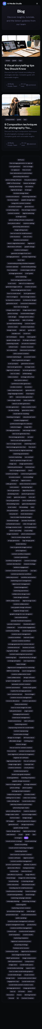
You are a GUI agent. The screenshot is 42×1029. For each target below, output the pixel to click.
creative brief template (27, 931)
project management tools (15, 925)
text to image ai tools (14, 444)
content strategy (30, 561)
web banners (11, 834)
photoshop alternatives (21, 227)
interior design (21, 744)
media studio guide (29, 687)
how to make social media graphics (21, 971)
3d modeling (23, 507)
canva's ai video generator (21, 404)
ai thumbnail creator (13, 524)
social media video (28, 801)
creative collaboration (21, 604)
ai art (9, 497)
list (26, 838)
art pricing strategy (21, 945)
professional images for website (21, 424)
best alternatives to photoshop (21, 173)
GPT (11, 397)
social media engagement (26, 627)
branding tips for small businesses (21, 888)
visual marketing (30, 841)
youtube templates (13, 624)
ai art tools (12, 283)
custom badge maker (29, 814)
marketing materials (29, 196)
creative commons (15, 768)
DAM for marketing (13, 671)
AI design (28, 190)
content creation (13, 213)
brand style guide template (21, 774)
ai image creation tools (13, 527)
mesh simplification (29, 500)
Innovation (10, 995)
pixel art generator (28, 494)
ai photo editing (29, 223)
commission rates (12, 951)
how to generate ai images (21, 360)
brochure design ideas (21, 193)
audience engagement (21, 567)
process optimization (13, 864)
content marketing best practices (21, 654)
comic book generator (28, 474)
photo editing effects (13, 811)
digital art (31, 243)
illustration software (14, 247)
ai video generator (12, 407)
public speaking (21, 918)
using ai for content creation (21, 203)
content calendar (12, 267)
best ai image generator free (16, 447)
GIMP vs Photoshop (13, 183)
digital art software (13, 370)
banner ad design (29, 183)
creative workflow (14, 637)
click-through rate (29, 524)
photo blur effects (14, 868)
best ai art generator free (21, 434)
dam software (29, 721)
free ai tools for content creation (21, 748)
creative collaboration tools (21, 674)
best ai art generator (15, 367)
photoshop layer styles (21, 808)
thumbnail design (12, 520)
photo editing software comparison (21, 220)
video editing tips (13, 801)
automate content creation (21, 684)
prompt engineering (28, 257)
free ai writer (12, 751)
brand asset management (21, 718)
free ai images (29, 694)
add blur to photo (30, 864)
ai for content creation (21, 353)
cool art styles (30, 323)
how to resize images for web (21, 707)
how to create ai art (13, 293)
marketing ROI (21, 905)
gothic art (31, 330)
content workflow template (21, 554)
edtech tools (13, 347)
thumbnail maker (29, 624)
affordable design (15, 741)
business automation (21, 240)
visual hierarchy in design (27, 657)
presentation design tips (15, 911)
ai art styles (12, 507)
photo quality (27, 788)
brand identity (21, 544)
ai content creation (15, 207)
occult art (27, 333)
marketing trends (21, 851)
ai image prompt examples (21, 791)
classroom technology (27, 350)
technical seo (29, 467)
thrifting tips (28, 741)
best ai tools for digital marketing (21, 450)
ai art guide (29, 273)
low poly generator (13, 500)
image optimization (26, 464)
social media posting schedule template (21, 263)
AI (17, 998)
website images (16, 427)
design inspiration (27, 824)
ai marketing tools (12, 210)
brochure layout (13, 200)
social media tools (28, 981)
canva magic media (14, 400)
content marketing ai (14, 357)
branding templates (28, 778)
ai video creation (16, 387)
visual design (11, 878)
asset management (28, 671)
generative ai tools (27, 363)
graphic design (29, 247)
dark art (22, 330)
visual (20, 834)
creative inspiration (27, 327)
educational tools (29, 417)
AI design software (29, 340)
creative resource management (21, 697)
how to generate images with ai (21, 547)
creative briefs (28, 935)
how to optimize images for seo (21, 460)
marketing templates (21, 938)
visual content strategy (14, 841)
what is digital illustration (16, 243)
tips (34, 834)
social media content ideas (27, 978)
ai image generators (13, 988)
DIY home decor (29, 738)
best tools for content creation (21, 854)
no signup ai (15, 170)
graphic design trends (21, 828)
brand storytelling (21, 844)
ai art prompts (13, 363)
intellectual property (21, 771)
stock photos (28, 768)
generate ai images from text (21, 253)
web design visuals (29, 430)
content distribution (14, 564)
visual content (29, 975)
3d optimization (12, 510)
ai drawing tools (13, 494)
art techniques (12, 337)
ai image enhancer (30, 784)
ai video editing (14, 410)
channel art (11, 627)
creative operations (29, 701)
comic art (15, 480)
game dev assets (20, 497)
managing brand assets (21, 714)
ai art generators (30, 527)
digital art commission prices (21, 941)
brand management (21, 587)
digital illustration (28, 490)
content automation (13, 687)
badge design (27, 818)
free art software (29, 761)
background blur (28, 868)
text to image (27, 166)
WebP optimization (12, 958)
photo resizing (12, 313)
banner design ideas (13, 831)
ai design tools (21, 217)
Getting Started (30, 995)
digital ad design (16, 190)
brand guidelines (12, 778)
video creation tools (29, 407)
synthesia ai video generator (21, 384)
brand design (30, 895)
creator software (14, 858)
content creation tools (26, 751)
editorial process (12, 577)
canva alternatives (21, 617)
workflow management (13, 561)
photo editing (14, 788)
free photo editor (30, 180)
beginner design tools (21, 611)
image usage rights (15, 764)
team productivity (21, 704)
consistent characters (28, 303)
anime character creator (28, 484)
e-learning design (27, 881)
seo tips (33, 571)
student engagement (21, 420)
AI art (30, 470)
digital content (28, 858)
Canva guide (31, 337)
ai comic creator (14, 477)
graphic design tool (13, 340)
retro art (32, 497)
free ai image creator (29, 210)
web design (12, 317)
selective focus (27, 871)
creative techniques (21, 250)
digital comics (26, 480)
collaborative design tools (21, 594)
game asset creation (28, 510)
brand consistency (15, 721)
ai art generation (29, 293)
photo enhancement (28, 534)
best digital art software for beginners (21, 754)
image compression (29, 958)
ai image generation (15, 273)
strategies (18, 838)
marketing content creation (21, 908)
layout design (21, 664)
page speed (28, 711)
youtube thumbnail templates (21, 621)
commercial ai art (13, 647)
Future (19, 995)
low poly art (14, 514)
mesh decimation (26, 514)
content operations (21, 557)
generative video (27, 410)
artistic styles (13, 327)
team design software (21, 597)
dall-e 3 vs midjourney (26, 283)
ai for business (15, 237)
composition (29, 961)
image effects (30, 874)
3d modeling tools (13, 504)
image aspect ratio (29, 310)
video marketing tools (15, 390)
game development (28, 504)
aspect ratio (30, 968)
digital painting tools (14, 761)
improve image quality (13, 784)
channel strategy (29, 564)
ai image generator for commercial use (21, 644)
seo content (29, 457)
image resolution (12, 534)
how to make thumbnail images (21, 517)
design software (29, 677)
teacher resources (27, 347)
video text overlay (29, 798)
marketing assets (21, 724)
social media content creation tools (21, 985)
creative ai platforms (28, 651)
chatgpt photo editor (26, 317)
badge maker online (12, 814)
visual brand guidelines (15, 895)
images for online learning (27, 878)
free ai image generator (16, 437)
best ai (13, 991)
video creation (13, 377)
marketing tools (30, 444)
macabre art (16, 333)
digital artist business (28, 951)
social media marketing (15, 968)
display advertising (15, 186)
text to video (15, 374)
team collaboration (14, 677)
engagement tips (13, 981)
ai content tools (29, 357)
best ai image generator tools (21, 280)
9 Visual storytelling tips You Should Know (19, 67)
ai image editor (14, 320)
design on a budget (14, 738)
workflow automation (28, 577)
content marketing (15, 457)
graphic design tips (28, 200)
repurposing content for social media (21, 728)
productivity (31, 925)
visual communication (28, 915)
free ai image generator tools (21, 290)
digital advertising (29, 831)
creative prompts (12, 474)
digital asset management (21, 584)
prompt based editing (14, 323)
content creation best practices (16, 571)
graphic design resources (21, 781)
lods (32, 507)
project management (13, 681)
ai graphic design (12, 651)
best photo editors (21, 380)
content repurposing (21, 731)
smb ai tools (27, 237)
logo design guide (28, 540)
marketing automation (21, 454)
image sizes (13, 965)
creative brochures (12, 196)
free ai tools (27, 170)
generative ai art (11, 303)
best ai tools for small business (21, 233)
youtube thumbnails (28, 520)
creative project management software (21, 921)
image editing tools (21, 230)
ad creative (29, 186)
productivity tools (30, 681)
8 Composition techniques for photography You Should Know (21, 128)
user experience (29, 661)
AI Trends (21, 991)
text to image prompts (17, 470)
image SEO (27, 427)
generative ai (29, 207)
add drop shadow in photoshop (21, 804)
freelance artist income (21, 948)
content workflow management (21, 861)
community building (12, 631)
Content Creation (27, 998)
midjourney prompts (14, 794)
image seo (13, 464)
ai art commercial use (15, 694)
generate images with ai (14, 287)
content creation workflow (21, 641)
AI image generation (13, 430)
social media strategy (21, 734)
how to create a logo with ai (21, 537)
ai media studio (29, 794)
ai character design (29, 300)
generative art (13, 824)
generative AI (30, 390)
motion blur (14, 871)
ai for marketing (21, 277)
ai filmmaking (27, 374)
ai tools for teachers (28, 343)
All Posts (21, 160)
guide (27, 834)
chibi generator (11, 484)
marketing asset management (21, 581)
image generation (29, 988)
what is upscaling (15, 530)
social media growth (29, 631)
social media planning (28, 267)
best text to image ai (21, 307)
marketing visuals (12, 343)
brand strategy (31, 891)
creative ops (12, 931)
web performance (15, 711)
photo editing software (13, 180)
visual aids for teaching (21, 414)
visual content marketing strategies (21, 848)
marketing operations (21, 591)
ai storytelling (28, 477)
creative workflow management (21, 928)
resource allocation (12, 701)
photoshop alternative (21, 176)
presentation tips (12, 915)
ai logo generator (13, 540)
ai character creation (13, 300)
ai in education (12, 350)
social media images (27, 313)
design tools (10, 978)
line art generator (13, 490)
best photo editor (14, 223)
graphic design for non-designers (21, 614)
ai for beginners (21, 551)
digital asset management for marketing (21, 667)
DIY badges (10, 821)
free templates (12, 270)
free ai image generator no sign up (21, 163)
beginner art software (21, 758)
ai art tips (21, 260)
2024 (30, 991)
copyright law (28, 764)
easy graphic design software (21, 607)
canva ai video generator (24, 397)
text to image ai (12, 297)
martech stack (29, 637)
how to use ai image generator (21, 440)
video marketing (29, 400)
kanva (22, 337)
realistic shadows (30, 811)
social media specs (26, 965)
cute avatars (14, 487)
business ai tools (28, 647)
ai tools (30, 437)
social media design (14, 975)
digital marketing (28, 213)
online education (13, 884)
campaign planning (13, 901)
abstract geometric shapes (26, 821)
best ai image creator (28, 297)
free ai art (32, 447)
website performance (15, 467)
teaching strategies (13, 417)
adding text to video (13, 798)
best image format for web (21, 955)
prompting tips (27, 487)
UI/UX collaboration (12, 601)
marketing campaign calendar (21, 898)
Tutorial (11, 998)
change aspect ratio (13, 310)
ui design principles (14, 661)
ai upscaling (28, 530)
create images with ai (28, 270)
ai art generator (15, 166)
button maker (14, 818)
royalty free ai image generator (21, 691)
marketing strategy (28, 901)
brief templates (14, 935)
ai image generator (13, 257)
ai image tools (29, 367)
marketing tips (11, 657)
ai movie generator (29, 370)
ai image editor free (27, 377)
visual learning (13, 881)
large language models (15, 394)
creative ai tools (30, 287)
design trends (11, 330)
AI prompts (30, 394)
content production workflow (21, 574)
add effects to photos (15, 874)
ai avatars (28, 387)
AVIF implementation (15, 961)
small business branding (14, 891)
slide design (31, 911)
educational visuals (28, 884)
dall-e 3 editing (28, 320)
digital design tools (29, 601)
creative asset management (21, 634)
